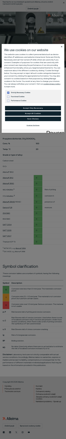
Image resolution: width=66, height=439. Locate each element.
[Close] (61, 46)
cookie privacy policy (51, 84)
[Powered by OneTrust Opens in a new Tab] (54, 131)
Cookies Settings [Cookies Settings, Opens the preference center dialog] (33, 125)
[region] (33, 88)
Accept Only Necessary (33, 108)
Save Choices (33, 119)
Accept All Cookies (33, 113)
